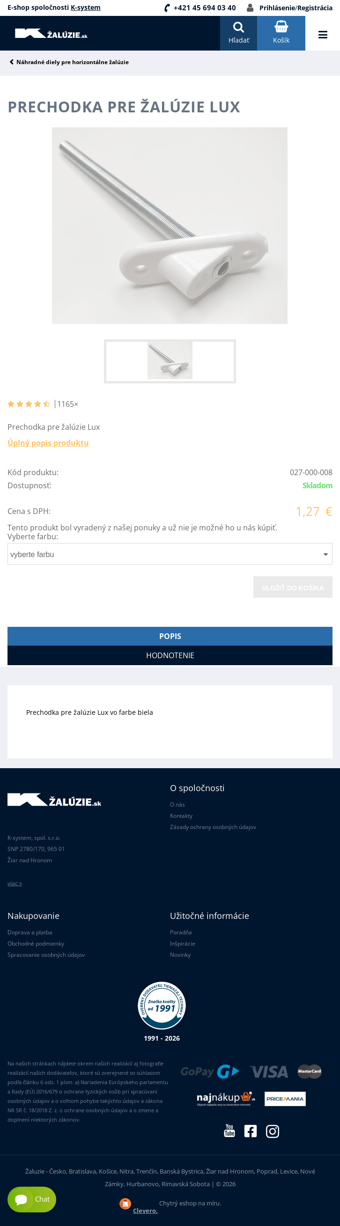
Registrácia (315, 7)
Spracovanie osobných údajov (46, 955)
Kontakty (181, 816)
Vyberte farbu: (32, 536)
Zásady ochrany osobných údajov (213, 827)
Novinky (180, 955)
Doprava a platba (29, 932)
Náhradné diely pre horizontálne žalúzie (72, 62)
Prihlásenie (277, 7)
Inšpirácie (182, 943)
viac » (14, 883)
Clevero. (145, 1210)
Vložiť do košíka (293, 588)
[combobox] (170, 554)
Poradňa (181, 932)
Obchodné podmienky (35, 943)
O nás (177, 804)
